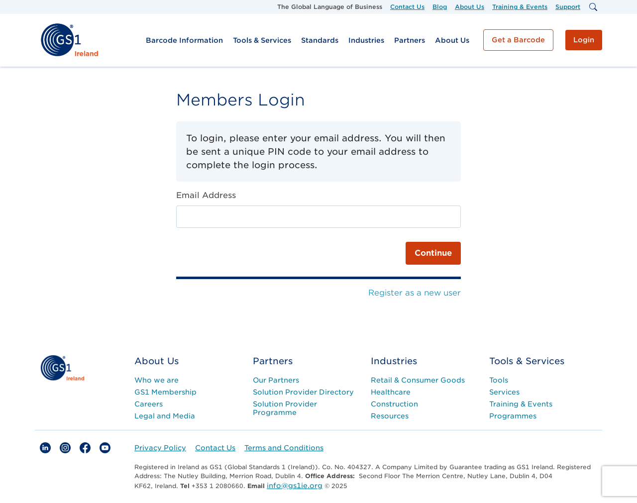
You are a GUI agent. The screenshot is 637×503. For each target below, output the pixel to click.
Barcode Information (184, 40)
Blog (439, 6)
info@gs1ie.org (294, 486)
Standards (319, 40)
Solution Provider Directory (303, 392)
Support (567, 6)
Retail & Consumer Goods (418, 380)
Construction (394, 404)
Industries (366, 40)
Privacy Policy (160, 448)
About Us (469, 6)
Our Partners (276, 380)
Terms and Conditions (283, 448)
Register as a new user (414, 293)
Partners (409, 40)
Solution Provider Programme (285, 408)
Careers (148, 404)
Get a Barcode (518, 40)
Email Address (206, 195)
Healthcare (391, 392)
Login (583, 40)
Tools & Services (262, 40)
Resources (390, 416)
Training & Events (519, 6)
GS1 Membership (165, 392)
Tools (498, 380)
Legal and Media (164, 416)
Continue (433, 253)
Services (504, 392)
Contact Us (407, 6)
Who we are (156, 380)
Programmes (512, 416)
